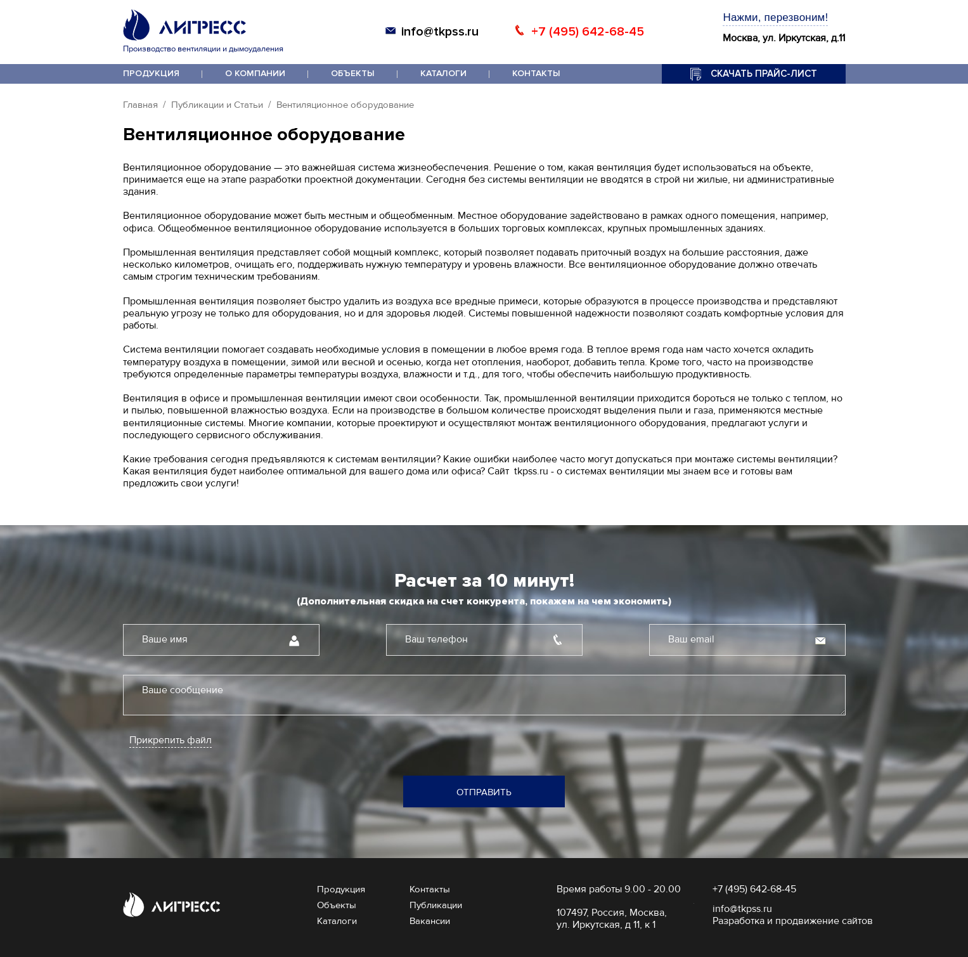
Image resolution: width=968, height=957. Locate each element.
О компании (255, 73)
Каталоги (443, 73)
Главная (140, 104)
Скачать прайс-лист (764, 73)
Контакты (536, 73)
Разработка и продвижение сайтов (793, 921)
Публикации (436, 905)
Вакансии (430, 921)
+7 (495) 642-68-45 (587, 31)
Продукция (151, 73)
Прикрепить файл (170, 740)
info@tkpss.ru (440, 31)
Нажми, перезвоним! (775, 17)
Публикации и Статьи (217, 104)
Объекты (353, 73)
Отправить (484, 792)
